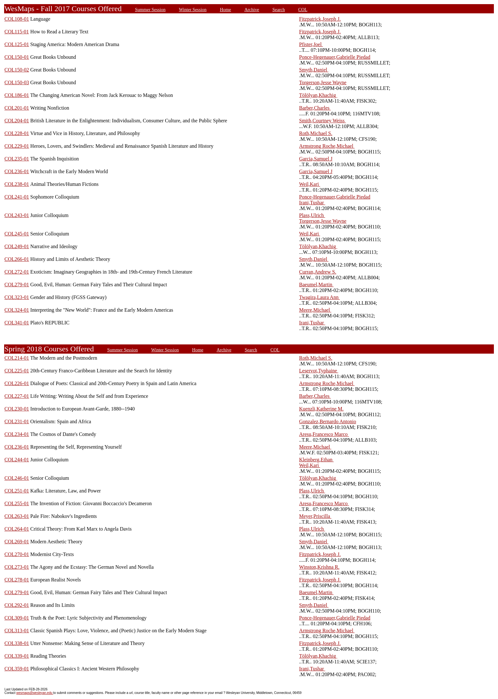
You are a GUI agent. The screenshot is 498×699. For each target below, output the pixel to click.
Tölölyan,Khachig (318, 95)
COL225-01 (16, 370)
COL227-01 (16, 396)
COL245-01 (16, 233)
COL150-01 (16, 57)
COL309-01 (16, 618)
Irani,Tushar (312, 202)
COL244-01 (16, 459)
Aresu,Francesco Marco (324, 434)
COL (302, 9)
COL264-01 (16, 529)
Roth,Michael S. (315, 133)
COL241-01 (16, 197)
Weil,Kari (309, 184)
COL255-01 (16, 503)
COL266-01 (16, 259)
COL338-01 (16, 643)
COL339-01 (16, 656)
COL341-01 (16, 322)
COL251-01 (16, 490)
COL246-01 (16, 478)
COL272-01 (16, 272)
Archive (251, 9)
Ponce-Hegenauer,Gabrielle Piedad (334, 57)
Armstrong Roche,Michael (327, 146)
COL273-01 (16, 567)
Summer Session (150, 9)
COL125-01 (16, 44)
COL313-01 (16, 630)
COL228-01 (16, 133)
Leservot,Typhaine (318, 370)
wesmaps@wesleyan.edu (34, 693)
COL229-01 (16, 146)
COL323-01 (16, 297)
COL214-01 (16, 358)
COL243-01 (16, 215)
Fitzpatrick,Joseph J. (320, 19)
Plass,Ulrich (312, 215)
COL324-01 (16, 310)
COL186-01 (16, 95)
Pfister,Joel (311, 44)
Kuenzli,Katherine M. (321, 408)
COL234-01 (16, 434)
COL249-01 (16, 246)
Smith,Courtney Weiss (322, 120)
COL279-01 (16, 284)
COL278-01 (16, 579)
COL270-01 (16, 554)
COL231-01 (16, 421)
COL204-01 (16, 120)
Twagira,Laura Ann (319, 297)
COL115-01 (16, 31)
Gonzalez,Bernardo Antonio (327, 421)
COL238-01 (16, 184)
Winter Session (192, 9)
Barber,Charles (315, 108)
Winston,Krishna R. (319, 567)
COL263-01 (16, 516)
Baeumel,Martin (316, 284)
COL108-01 (16, 19)
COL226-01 (16, 383)
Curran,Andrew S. (317, 272)
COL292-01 (16, 605)
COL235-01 (16, 158)
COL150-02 (16, 69)
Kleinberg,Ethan (316, 459)
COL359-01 (16, 668)
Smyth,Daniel (313, 69)
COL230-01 (16, 408)
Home (225, 9)
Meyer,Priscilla (315, 516)
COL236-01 (16, 171)
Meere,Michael (315, 310)
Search (279, 9)
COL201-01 (16, 108)
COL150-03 (16, 82)
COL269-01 (16, 541)
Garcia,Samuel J (316, 158)
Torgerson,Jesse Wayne (323, 82)
